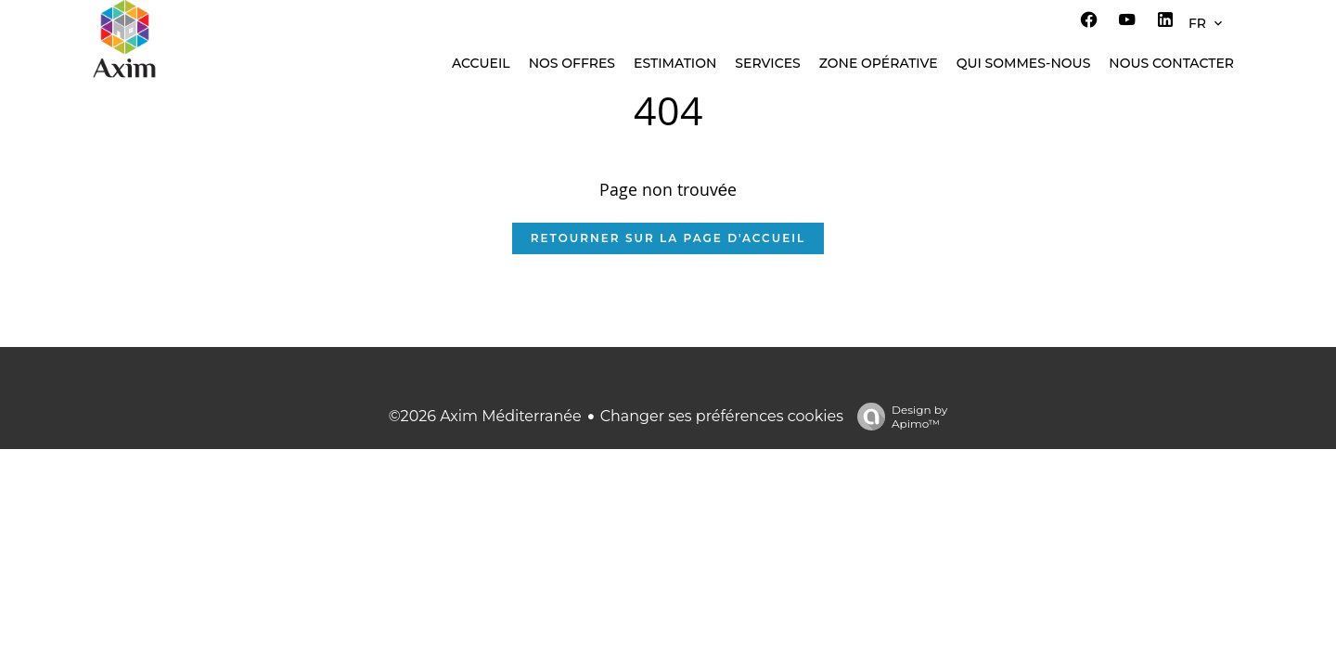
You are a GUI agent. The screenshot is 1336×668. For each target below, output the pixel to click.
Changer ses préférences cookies (721, 416)
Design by (897, 416)
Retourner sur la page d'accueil (668, 238)
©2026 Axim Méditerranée (485, 416)
